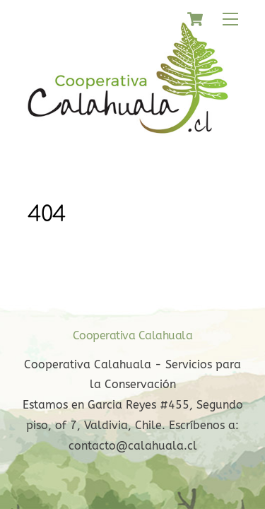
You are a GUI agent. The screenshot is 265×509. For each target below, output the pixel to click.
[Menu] (230, 19)
